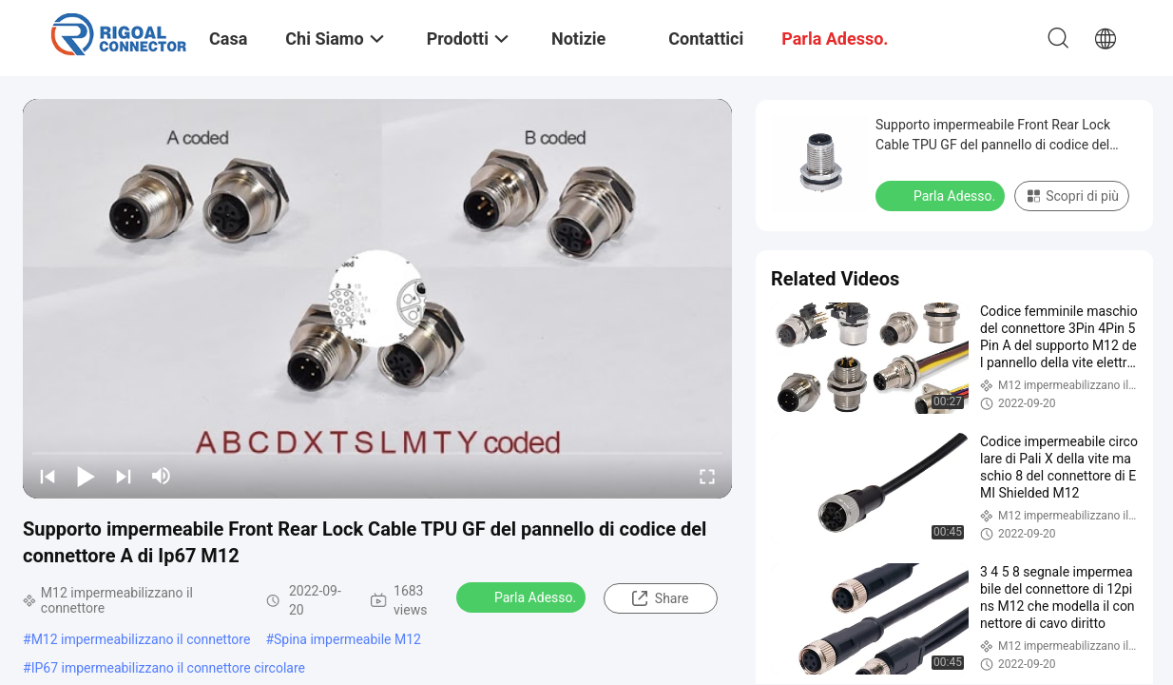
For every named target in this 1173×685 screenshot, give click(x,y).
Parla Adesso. (523, 596)
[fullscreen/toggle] (707, 475)
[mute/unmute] (162, 475)
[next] (124, 475)
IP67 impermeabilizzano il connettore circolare (168, 667)
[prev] (48, 475)
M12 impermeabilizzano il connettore (141, 639)
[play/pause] (86, 475)
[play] (377, 299)
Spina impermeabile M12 (347, 639)
